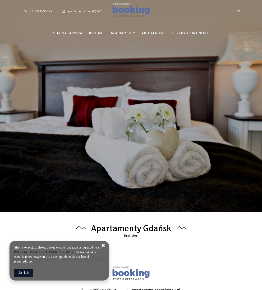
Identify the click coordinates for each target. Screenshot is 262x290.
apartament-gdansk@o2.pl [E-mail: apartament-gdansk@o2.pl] (86, 11)
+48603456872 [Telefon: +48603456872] (41, 11)
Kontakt (96, 33)
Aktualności (153, 33)
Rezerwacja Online (190, 33)
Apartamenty (123, 33)
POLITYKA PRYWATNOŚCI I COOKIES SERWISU (44, 252)
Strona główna (67, 33)
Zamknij (23, 273)
